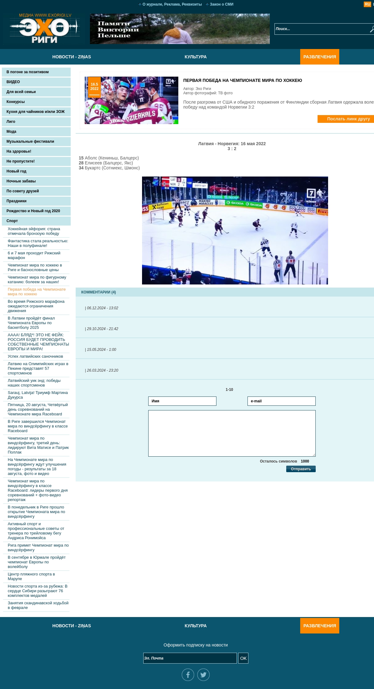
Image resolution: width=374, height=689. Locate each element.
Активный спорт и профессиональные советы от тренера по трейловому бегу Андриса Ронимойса (36, 530)
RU (350, 4)
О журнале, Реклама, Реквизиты (163, 4)
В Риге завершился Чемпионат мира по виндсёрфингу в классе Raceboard (38, 426)
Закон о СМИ (213, 4)
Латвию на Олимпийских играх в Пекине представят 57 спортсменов (38, 368)
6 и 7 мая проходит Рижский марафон (34, 255)
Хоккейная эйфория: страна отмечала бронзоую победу (34, 231)
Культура (187, 56)
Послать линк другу (331, 118)
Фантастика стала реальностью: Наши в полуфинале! (38, 243)
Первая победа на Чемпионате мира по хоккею (37, 291)
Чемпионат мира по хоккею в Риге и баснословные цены (35, 267)
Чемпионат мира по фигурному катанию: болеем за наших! (37, 279)
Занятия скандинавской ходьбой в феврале (38, 605)
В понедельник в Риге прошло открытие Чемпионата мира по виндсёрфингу (36, 512)
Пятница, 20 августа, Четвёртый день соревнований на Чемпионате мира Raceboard (38, 409)
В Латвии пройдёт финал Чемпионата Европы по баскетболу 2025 (31, 323)
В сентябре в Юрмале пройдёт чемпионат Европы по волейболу (37, 562)
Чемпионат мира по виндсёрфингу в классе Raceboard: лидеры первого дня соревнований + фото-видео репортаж (38, 490)
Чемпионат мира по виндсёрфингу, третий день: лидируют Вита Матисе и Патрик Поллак (38, 445)
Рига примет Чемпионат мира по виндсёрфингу (38, 547)
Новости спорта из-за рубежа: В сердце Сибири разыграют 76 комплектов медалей (38, 591)
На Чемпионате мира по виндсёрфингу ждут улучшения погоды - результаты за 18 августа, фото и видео (37, 466)
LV (358, 4)
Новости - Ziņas (63, 56)
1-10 (223, 389)
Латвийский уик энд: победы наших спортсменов (34, 382)
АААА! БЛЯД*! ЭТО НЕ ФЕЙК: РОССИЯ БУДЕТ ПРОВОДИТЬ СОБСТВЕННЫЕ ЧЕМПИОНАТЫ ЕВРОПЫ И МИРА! (38, 342)
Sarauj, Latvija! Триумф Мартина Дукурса (38, 395)
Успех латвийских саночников (35, 356)
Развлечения (311, 56)
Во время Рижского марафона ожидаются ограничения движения (36, 306)
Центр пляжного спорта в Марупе (31, 576)
